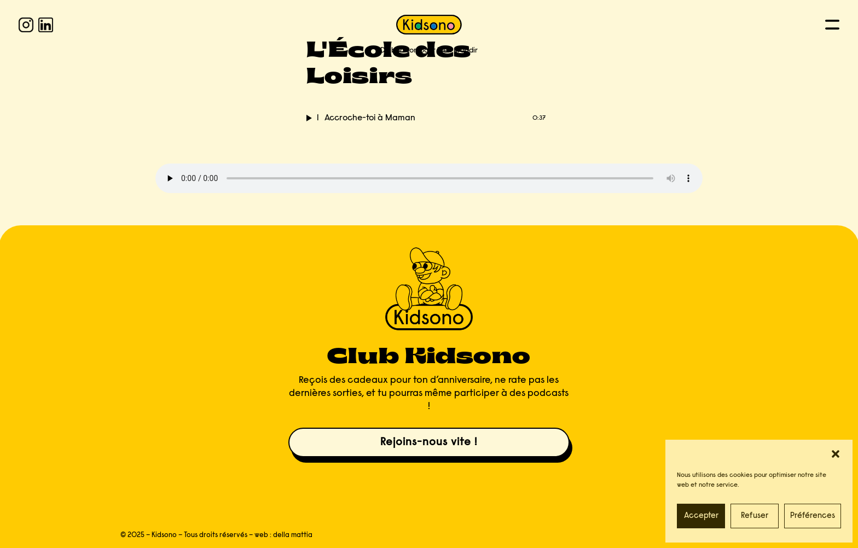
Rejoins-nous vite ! (428, 442)
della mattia (292, 535)
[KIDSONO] (429, 24)
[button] (835, 453)
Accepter (701, 516)
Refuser (754, 516)
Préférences (812, 516)
